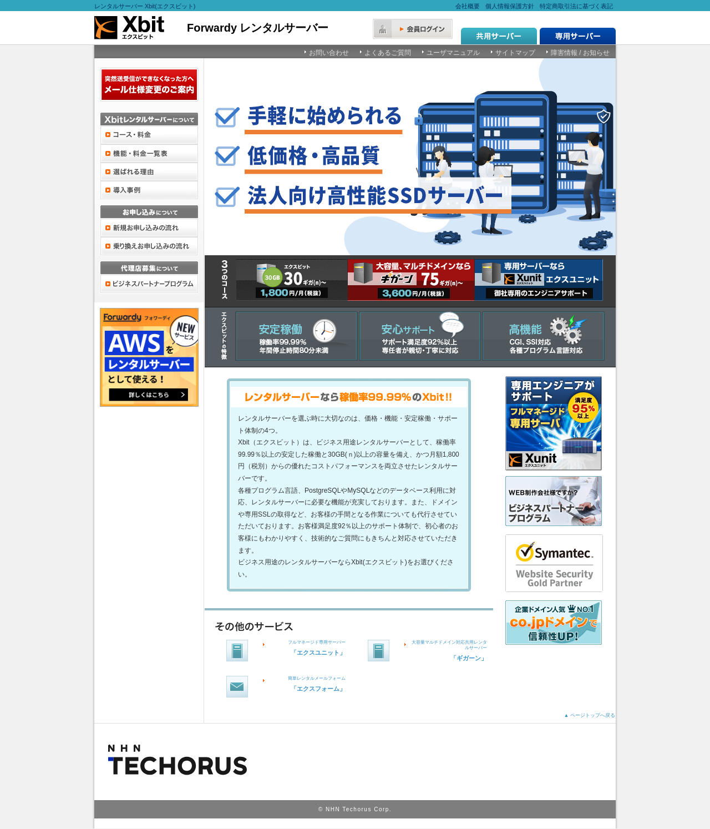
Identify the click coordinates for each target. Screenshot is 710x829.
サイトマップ (515, 53)
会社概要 (467, 6)
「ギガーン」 (468, 658)
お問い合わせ (329, 53)
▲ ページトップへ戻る (589, 715)
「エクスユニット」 (318, 652)
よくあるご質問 (387, 53)
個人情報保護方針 (509, 6)
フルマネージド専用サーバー (317, 642)
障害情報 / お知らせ (580, 53)
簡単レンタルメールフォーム (317, 678)
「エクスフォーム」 (318, 688)
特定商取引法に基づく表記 (576, 6)
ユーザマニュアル (453, 53)
